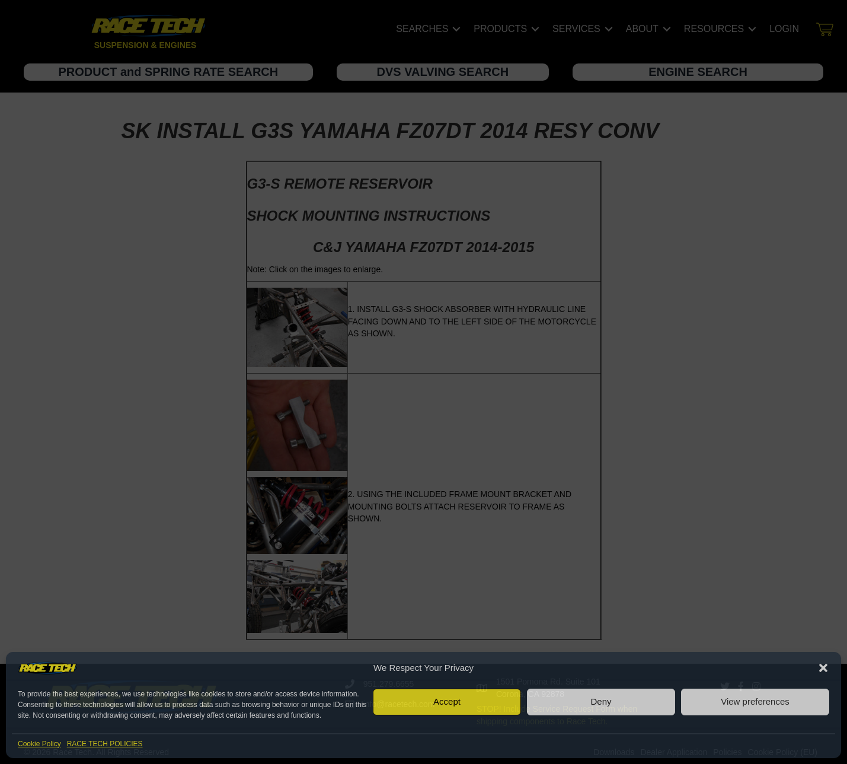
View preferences (755, 701)
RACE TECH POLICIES (105, 744)
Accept (447, 701)
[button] (823, 668)
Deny (600, 701)
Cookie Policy (39, 744)
